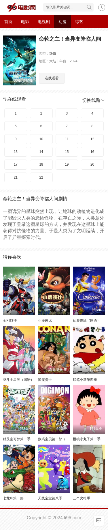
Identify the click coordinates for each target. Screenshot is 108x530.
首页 (8, 21)
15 (67, 152)
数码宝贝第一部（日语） (57, 439)
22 (41, 177)
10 (41, 139)
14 (41, 152)
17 (16, 164)
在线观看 (52, 78)
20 (92, 164)
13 (16, 152)
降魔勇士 (45, 380)
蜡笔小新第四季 (85, 380)
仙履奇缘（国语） (87, 321)
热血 (52, 53)
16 (92, 152)
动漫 (62, 21)
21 (16, 177)
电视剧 (44, 21)
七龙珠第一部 (13, 498)
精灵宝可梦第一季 (17, 439)
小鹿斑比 (45, 321)
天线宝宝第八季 (50, 498)
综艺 (79, 21)
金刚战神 (10, 321)
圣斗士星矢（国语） (18, 380)
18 (41, 164)
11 (67, 139)
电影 (25, 21)
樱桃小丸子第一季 (87, 439)
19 (67, 164)
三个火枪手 (81, 498)
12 (92, 139)
